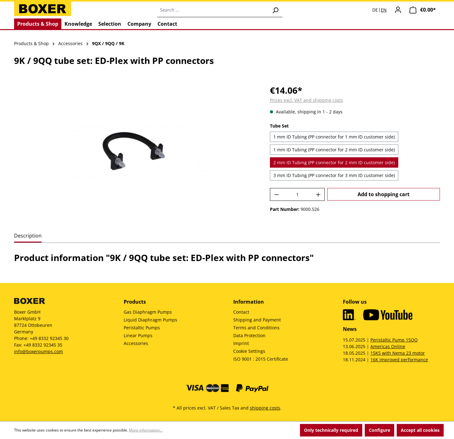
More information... (146, 430)
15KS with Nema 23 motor (397, 353)
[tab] (28, 236)
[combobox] (212, 10)
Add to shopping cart (384, 194)
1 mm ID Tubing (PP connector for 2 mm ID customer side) (334, 150)
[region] (136, 151)
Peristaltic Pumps (142, 328)
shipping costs (265, 408)
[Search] (275, 10)
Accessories (136, 343)
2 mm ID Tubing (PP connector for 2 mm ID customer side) (334, 162)
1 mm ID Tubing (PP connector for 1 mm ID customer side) (334, 137)
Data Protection (249, 335)
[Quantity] (297, 194)
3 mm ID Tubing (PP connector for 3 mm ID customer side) (334, 175)
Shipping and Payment (257, 320)
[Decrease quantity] (276, 194)
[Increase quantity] (318, 194)
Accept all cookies (420, 430)
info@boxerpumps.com (38, 351)
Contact (241, 312)
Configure (379, 430)
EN (384, 10)
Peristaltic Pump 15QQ (394, 340)
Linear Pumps (138, 335)
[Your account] (397, 9)
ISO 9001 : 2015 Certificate (260, 359)
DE (375, 10)
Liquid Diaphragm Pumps (150, 320)
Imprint (241, 343)
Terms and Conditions (256, 328)
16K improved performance (399, 360)
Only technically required (331, 430)
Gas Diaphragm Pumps (148, 312)
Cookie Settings (249, 351)
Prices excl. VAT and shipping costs (306, 100)
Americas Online (387, 346)
